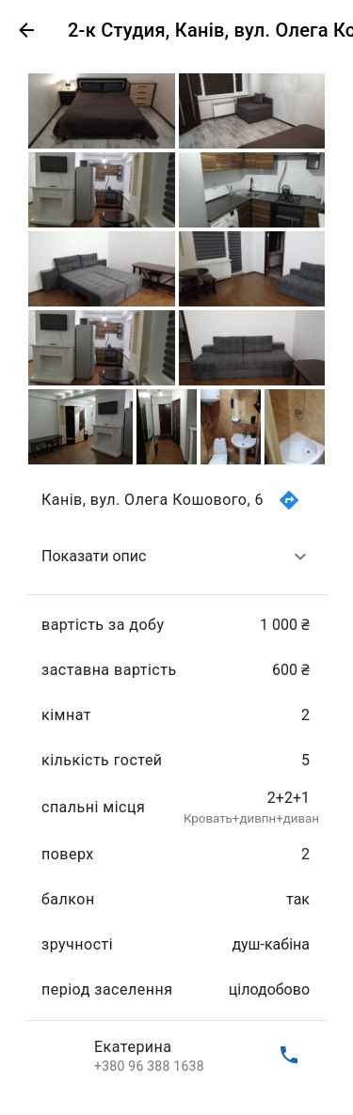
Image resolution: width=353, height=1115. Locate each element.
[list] (176, 777)
